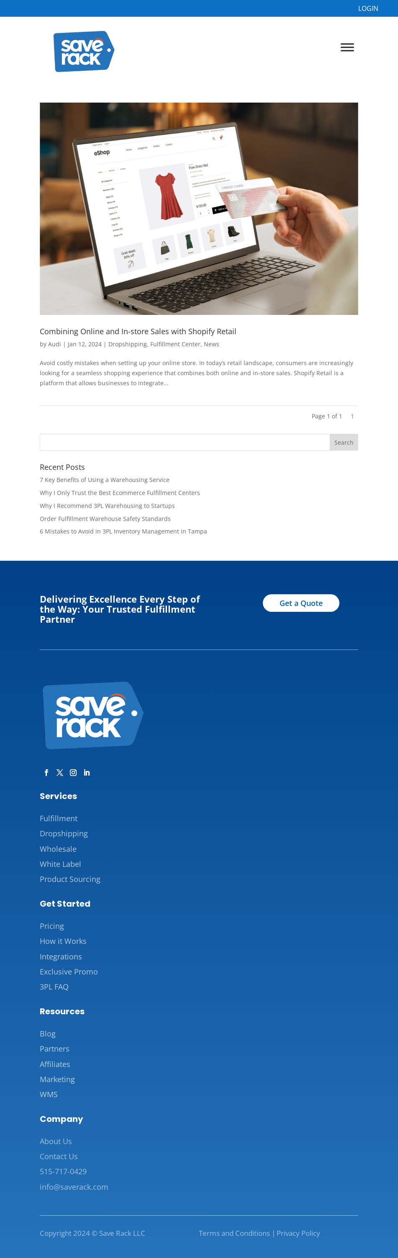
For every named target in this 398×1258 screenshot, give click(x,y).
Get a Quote (301, 603)
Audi (54, 344)
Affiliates (55, 1064)
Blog (48, 1034)
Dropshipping (127, 344)
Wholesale (58, 849)
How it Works (63, 941)
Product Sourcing (70, 879)
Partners (54, 1049)
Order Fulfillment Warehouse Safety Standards (105, 519)
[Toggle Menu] (347, 48)
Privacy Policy (298, 1233)
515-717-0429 (63, 1171)
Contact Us (59, 1156)
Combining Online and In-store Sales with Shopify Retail (138, 331)
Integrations (61, 956)
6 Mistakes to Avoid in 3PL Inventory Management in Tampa (123, 531)
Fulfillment (58, 818)
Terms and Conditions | (237, 1233)
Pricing (52, 926)
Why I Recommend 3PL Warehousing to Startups (107, 506)
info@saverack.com (74, 1187)
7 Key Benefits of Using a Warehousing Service (104, 480)
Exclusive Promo (69, 972)
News (211, 344)
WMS (49, 1094)
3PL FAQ (54, 987)
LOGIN (368, 8)
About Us (56, 1141)
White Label (60, 864)
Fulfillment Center (175, 344)
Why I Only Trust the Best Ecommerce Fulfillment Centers (120, 493)
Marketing (57, 1079)
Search (344, 442)
